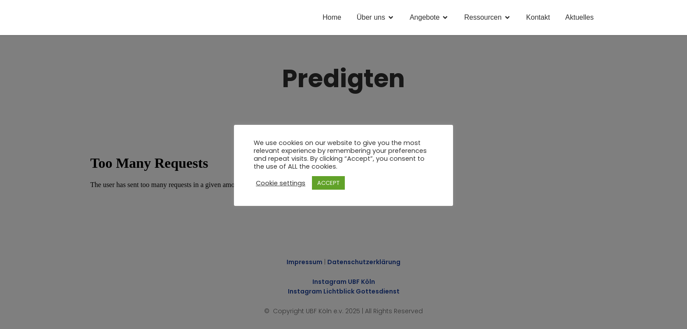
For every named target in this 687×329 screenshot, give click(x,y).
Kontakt (538, 17)
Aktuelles (579, 17)
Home (331, 17)
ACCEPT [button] (328, 183)
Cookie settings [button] (280, 183)
